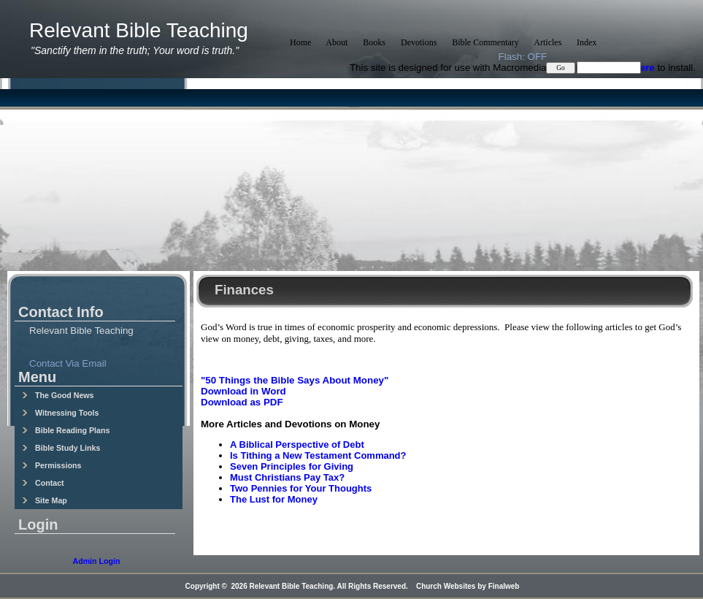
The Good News (58, 395)
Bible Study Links (61, 447)
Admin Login (96, 561)
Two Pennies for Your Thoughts (301, 488)
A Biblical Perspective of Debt (297, 444)
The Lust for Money (274, 499)
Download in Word (243, 391)
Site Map (44, 500)
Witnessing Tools (60, 412)
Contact (43, 482)
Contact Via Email (68, 363)
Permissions (51, 465)
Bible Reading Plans (66, 430)
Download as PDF (242, 402)
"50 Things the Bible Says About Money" (294, 380)
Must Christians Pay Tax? (287, 477)
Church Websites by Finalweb (468, 586)
